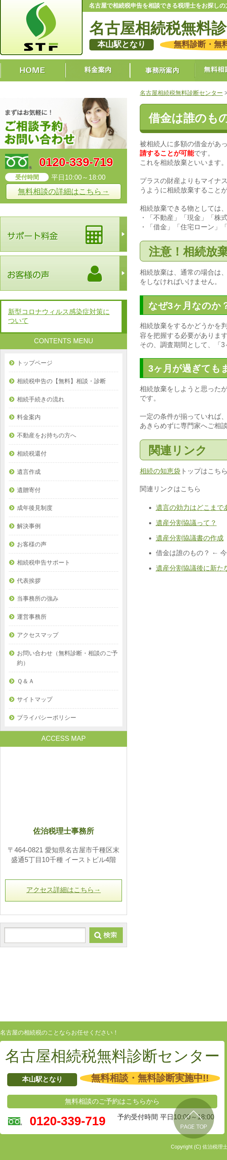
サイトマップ (35, 699)
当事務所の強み (37, 598)
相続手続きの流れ (40, 399)
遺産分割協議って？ (186, 522)
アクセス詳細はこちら (63, 889)
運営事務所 (32, 616)
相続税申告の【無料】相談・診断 (61, 381)
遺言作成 (29, 471)
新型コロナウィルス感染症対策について (59, 316)
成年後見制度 (35, 507)
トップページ (35, 362)
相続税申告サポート (43, 562)
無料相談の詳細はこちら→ (63, 191)
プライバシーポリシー (46, 717)
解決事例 (29, 526)
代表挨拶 (29, 580)
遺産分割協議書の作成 (190, 538)
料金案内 (29, 417)
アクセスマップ (37, 634)
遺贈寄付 (29, 490)
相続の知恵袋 (160, 471)
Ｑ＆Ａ (25, 681)
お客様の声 (32, 544)
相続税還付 (32, 453)
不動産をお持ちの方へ (46, 435)
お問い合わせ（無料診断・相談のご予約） (67, 658)
